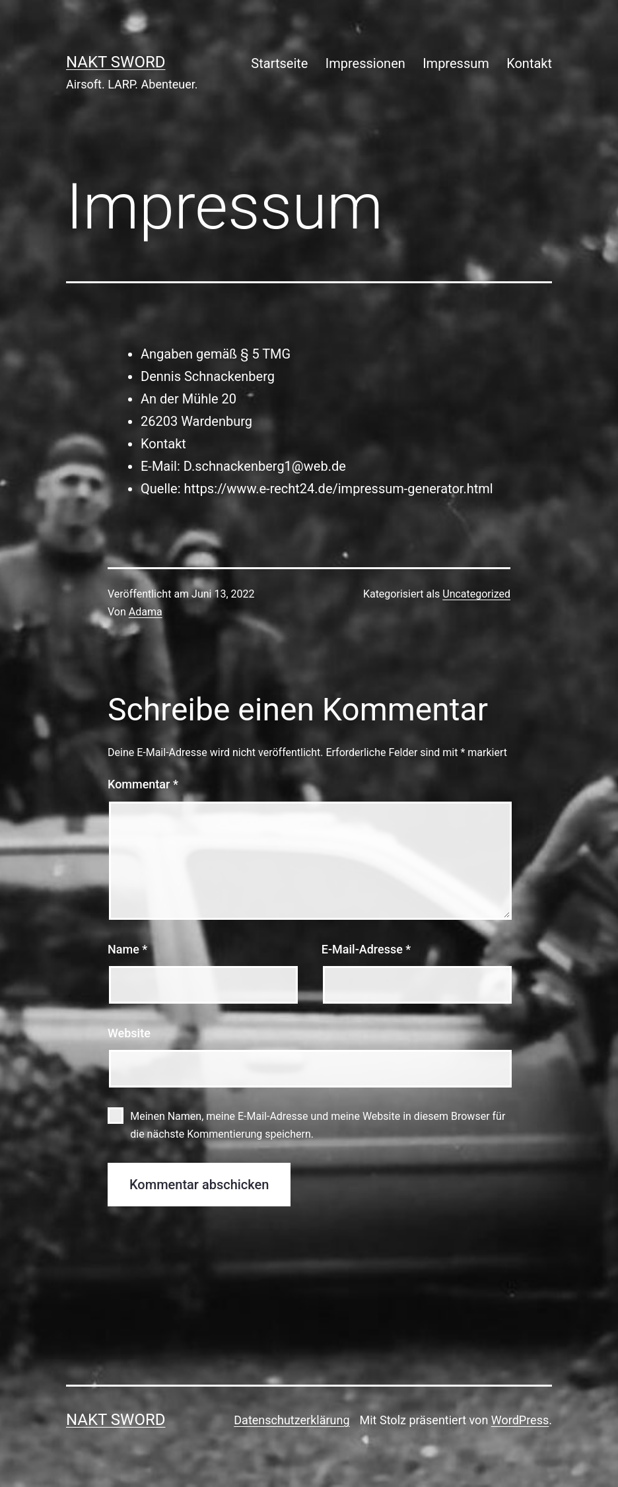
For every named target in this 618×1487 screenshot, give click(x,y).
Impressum (456, 63)
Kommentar (143, 784)
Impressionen (365, 63)
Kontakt (529, 63)
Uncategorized (476, 594)
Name (127, 949)
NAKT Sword (115, 62)
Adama (145, 611)
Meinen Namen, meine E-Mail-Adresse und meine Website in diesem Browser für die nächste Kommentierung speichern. (317, 1125)
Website (129, 1033)
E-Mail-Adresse (366, 949)
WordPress (520, 1420)
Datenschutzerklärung (291, 1420)
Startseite (279, 63)
